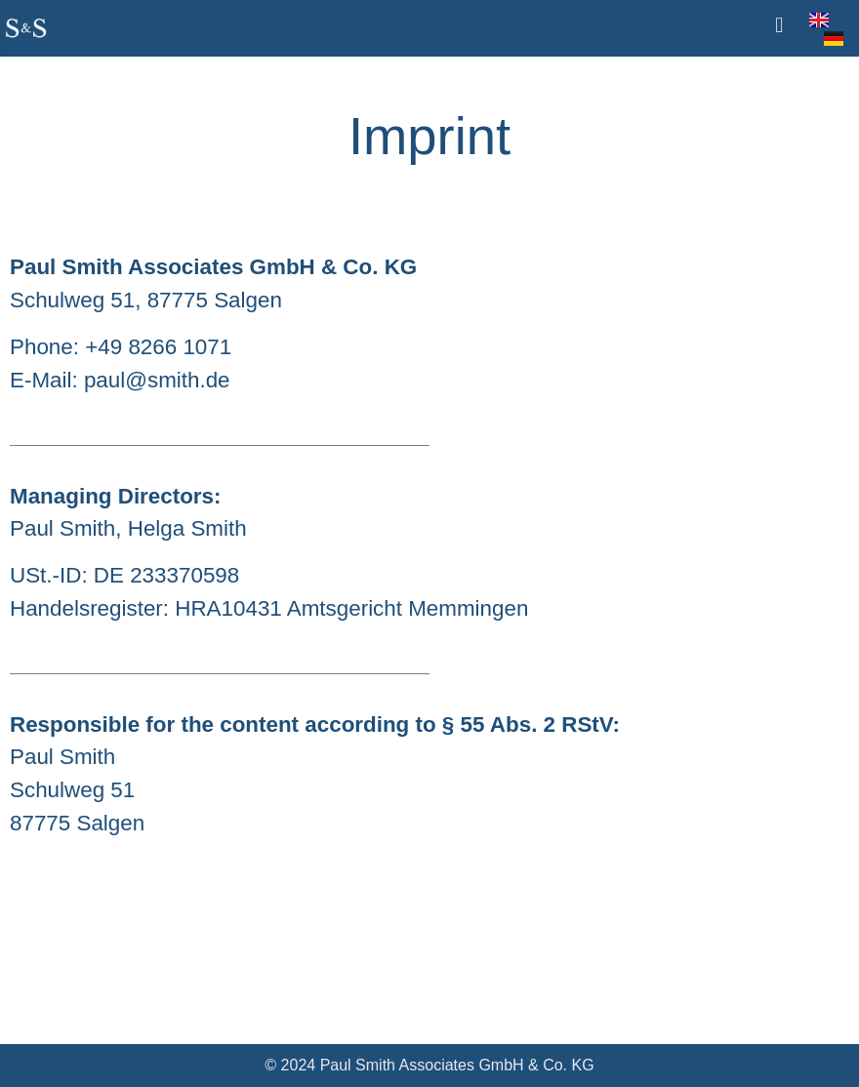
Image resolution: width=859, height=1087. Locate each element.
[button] (779, 25)
